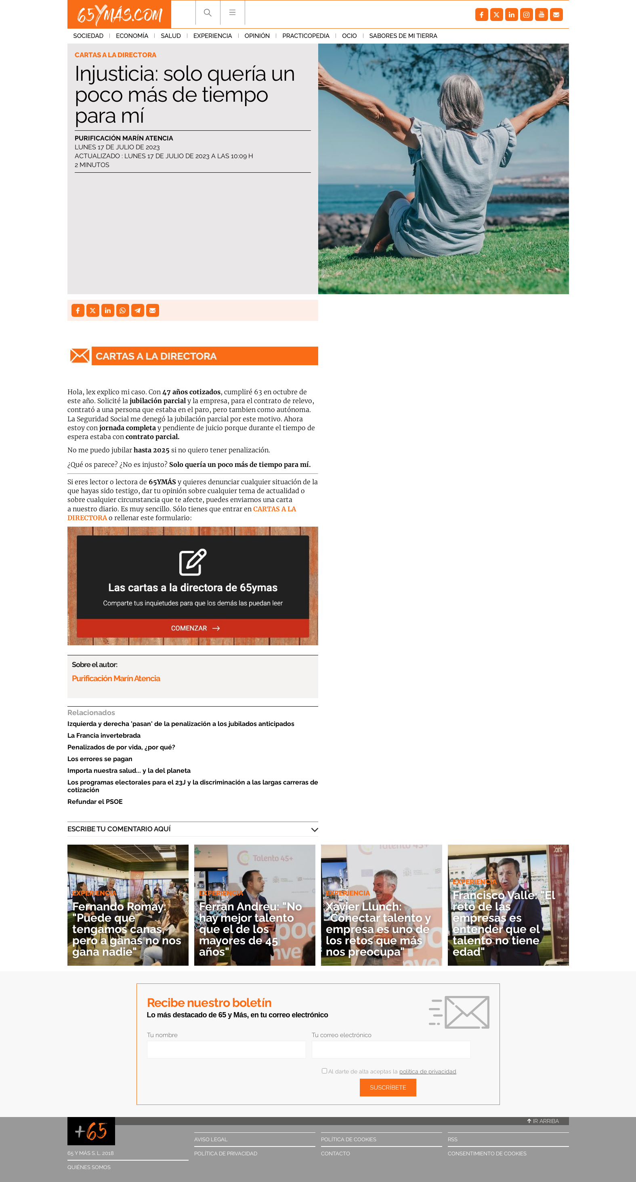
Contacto (335, 1154)
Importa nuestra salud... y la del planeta (129, 770)
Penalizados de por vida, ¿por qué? (121, 747)
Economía (132, 36)
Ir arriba (543, 1121)
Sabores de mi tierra (403, 36)
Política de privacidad (225, 1154)
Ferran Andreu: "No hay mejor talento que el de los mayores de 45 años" (250, 929)
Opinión (257, 36)
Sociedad (88, 36)
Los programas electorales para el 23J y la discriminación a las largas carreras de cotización (192, 786)
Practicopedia (306, 36)
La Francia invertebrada (104, 735)
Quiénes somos (89, 1167)
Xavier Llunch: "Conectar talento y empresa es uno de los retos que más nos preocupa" (378, 929)
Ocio (349, 36)
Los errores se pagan (99, 759)
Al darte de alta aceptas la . (389, 1071)
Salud (171, 36)
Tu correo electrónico (342, 1035)
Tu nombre (162, 1035)
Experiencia (212, 36)
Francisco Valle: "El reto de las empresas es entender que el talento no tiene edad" (504, 923)
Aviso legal (211, 1139)
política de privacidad (427, 1071)
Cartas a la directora (115, 55)
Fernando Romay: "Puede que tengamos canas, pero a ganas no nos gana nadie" (126, 929)
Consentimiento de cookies (487, 1154)
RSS (453, 1139)
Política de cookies (348, 1139)
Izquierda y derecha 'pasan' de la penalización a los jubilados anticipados (180, 724)
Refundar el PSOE (95, 801)
